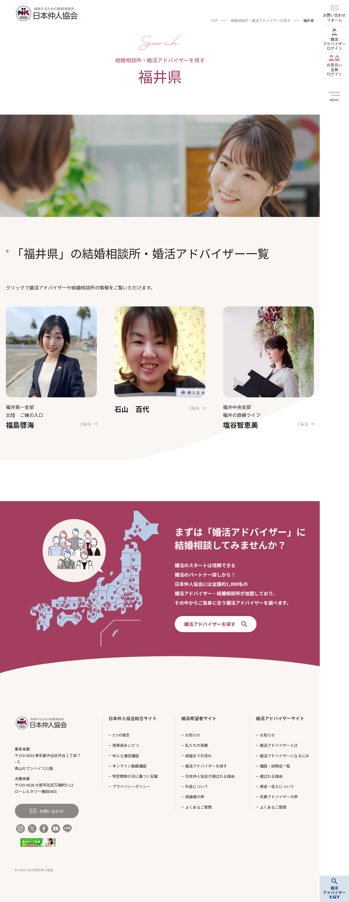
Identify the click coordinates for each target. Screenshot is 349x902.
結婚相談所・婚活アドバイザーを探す (260, 20)
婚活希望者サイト (198, 718)
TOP (214, 20)
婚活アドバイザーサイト (280, 718)
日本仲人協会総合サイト (133, 718)
